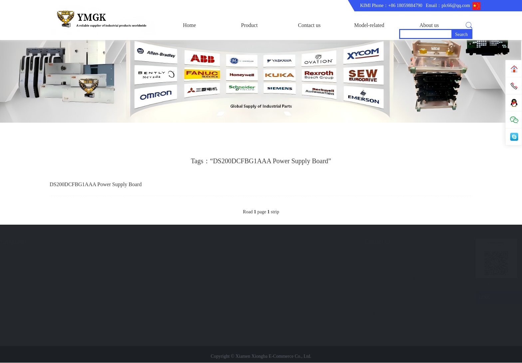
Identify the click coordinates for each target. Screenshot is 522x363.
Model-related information (369, 31)
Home (189, 25)
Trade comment (107, 278)
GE (35, 278)
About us (429, 25)
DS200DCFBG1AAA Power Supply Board (96, 186)
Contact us (309, 25)
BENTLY (41, 290)
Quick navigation (174, 241)
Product (249, 25)
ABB (37, 266)
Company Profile (109, 266)
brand (159, 254)
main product (44, 254)
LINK (438, 297)
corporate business (110, 254)
